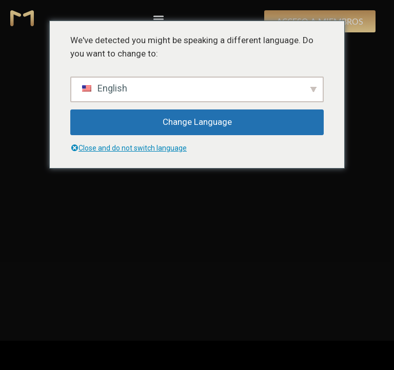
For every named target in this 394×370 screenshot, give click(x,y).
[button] (158, 18)
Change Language (197, 122)
